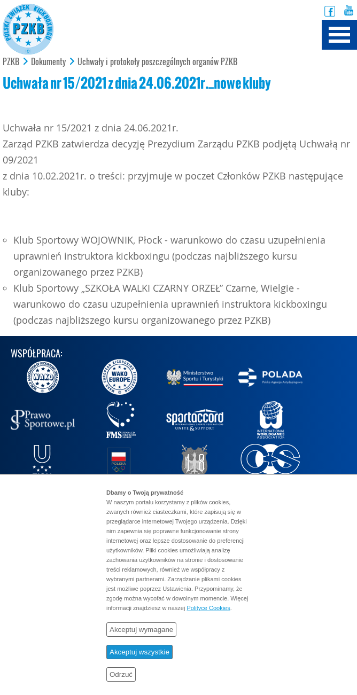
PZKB (11, 62)
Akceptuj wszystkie (139, 652)
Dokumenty (48, 62)
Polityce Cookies (208, 608)
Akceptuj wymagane (141, 630)
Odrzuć (121, 674)
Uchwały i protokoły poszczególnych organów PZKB (157, 62)
